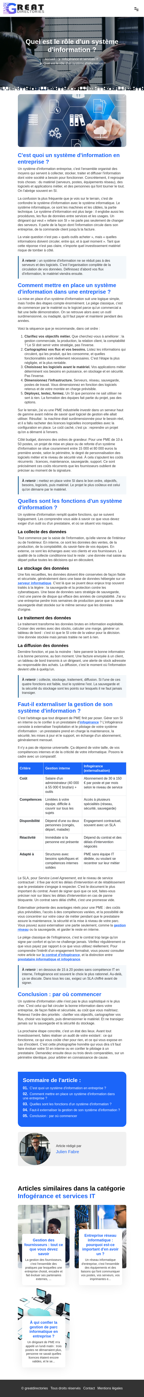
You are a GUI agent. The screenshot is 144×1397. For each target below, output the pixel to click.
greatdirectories (36, 1388)
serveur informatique (34, 583)
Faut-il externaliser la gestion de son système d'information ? (71, 1110)
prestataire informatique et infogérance (49, 959)
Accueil (50, 59)
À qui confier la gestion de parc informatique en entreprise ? (43, 1329)
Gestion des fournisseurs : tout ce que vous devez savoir (43, 1247)
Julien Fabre (67, 1151)
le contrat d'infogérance (61, 955)
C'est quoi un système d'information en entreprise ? (64, 1088)
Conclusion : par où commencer (50, 1116)
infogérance (89, 722)
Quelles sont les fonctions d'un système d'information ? (67, 1104)
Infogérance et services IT (80, 59)
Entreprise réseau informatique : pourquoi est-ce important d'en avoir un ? (100, 1244)
